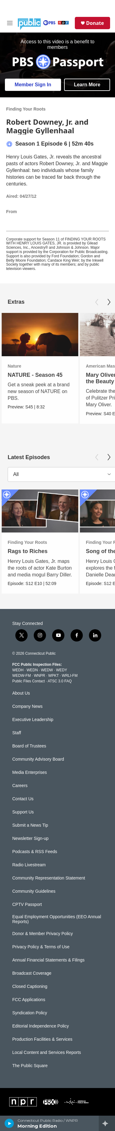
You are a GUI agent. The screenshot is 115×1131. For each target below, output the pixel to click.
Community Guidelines (34, 891)
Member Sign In (33, 84)
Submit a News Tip (30, 825)
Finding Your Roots (26, 109)
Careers (20, 785)
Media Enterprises (29, 772)
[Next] (109, 302)
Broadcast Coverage (32, 973)
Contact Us (22, 799)
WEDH (18, 670)
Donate (95, 23)
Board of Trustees (29, 746)
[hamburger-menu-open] (10, 23)
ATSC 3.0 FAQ (59, 681)
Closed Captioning (29, 986)
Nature (14, 366)
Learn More (87, 84)
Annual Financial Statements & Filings (48, 960)
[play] (9, 1123)
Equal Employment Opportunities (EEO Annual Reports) (56, 919)
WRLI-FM (70, 675)
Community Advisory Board (38, 759)
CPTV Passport (27, 904)
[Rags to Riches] (40, 511)
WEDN (32, 670)
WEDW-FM (21, 675)
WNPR (39, 675)
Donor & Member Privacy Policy (42, 933)
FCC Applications (28, 999)
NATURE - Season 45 (35, 375)
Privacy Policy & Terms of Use (40, 947)
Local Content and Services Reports (46, 1052)
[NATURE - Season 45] (40, 334)
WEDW (47, 670)
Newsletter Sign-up (30, 838)
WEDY (61, 670)
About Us (21, 693)
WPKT (53, 675)
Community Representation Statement (48, 878)
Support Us (23, 812)
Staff (16, 733)
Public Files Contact (28, 681)
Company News (27, 706)
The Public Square (30, 1065)
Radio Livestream (29, 865)
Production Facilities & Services (42, 1039)
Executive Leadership (32, 719)
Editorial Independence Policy (40, 1026)
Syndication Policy (29, 1013)
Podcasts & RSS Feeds (34, 851)
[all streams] (107, 1123)
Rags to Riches (28, 551)
